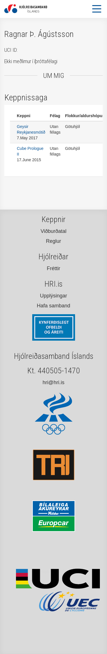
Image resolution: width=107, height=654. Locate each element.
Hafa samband (53, 306)
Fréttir (53, 268)
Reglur (53, 241)
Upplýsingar (53, 296)
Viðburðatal (53, 231)
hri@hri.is (53, 382)
